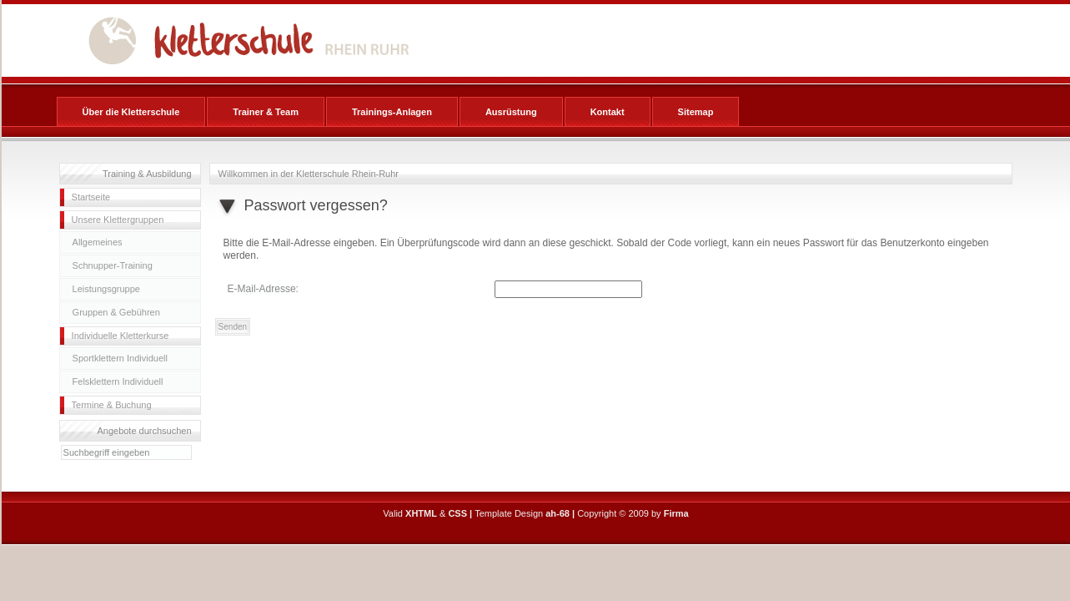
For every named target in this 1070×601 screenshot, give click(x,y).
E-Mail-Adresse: (263, 289)
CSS (457, 513)
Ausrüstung (511, 112)
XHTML (421, 513)
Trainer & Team (266, 112)
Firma (676, 513)
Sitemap (696, 112)
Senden (233, 326)
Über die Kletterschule (131, 112)
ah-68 (557, 513)
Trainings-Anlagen (392, 112)
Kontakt (607, 112)
